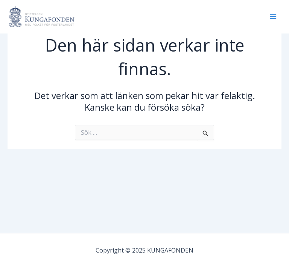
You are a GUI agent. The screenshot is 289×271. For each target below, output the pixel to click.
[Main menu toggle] (273, 16)
